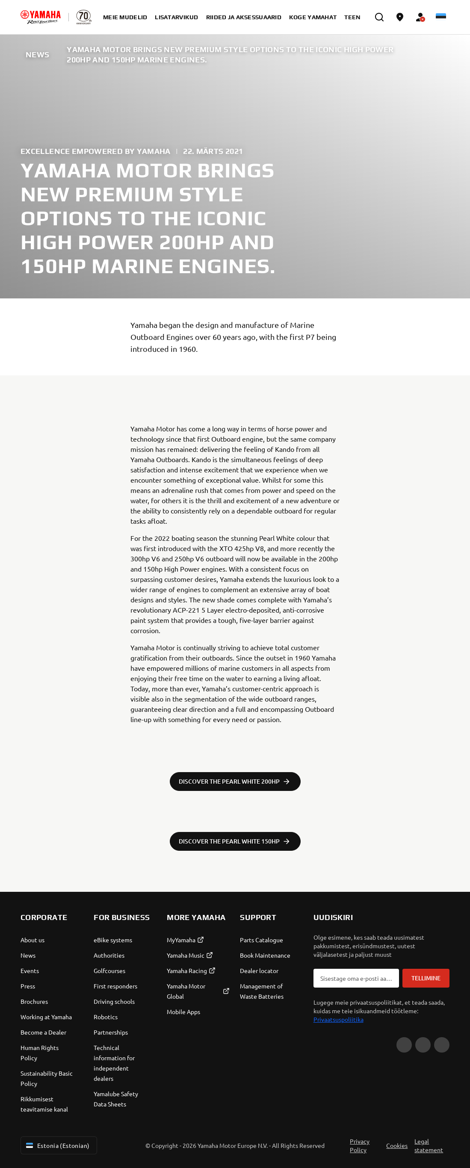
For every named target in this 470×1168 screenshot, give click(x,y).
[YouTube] (404, 1045)
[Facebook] (423, 1045)
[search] (379, 17)
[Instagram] (441, 1045)
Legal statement (428, 1145)
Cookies (397, 1145)
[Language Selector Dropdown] (440, 17)
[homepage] (41, 17)
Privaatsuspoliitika (338, 1019)
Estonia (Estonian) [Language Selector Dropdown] (57, 1145)
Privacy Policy (359, 1145)
